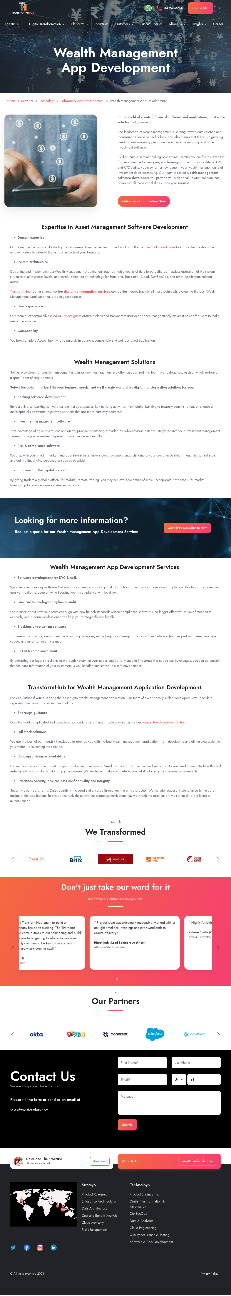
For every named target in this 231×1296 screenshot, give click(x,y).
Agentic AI (12, 24)
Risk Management (94, 1229)
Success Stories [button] (151, 24)
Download (100, 1161)
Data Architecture (94, 1208)
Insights (197, 24)
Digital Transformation (45, 24)
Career (218, 24)
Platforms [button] (77, 24)
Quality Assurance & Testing (149, 1234)
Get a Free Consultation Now (143, 201)
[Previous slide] (12, 859)
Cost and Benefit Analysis (99, 1215)
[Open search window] (219, 8)
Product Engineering (144, 1194)
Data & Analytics (141, 1220)
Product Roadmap (94, 1194)
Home (11, 100)
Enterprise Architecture (99, 1201)
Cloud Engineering (143, 1227)
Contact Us (200, 8)
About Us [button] (175, 24)
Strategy (89, 1185)
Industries (101, 24)
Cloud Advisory (93, 1222)
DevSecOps (138, 1213)
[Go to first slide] (218, 948)
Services (27, 100)
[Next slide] (218, 859)
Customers (122, 24)
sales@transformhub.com (29, 1110)
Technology (47, 100)
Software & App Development (82, 100)
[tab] (114, 979)
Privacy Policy (209, 1274)
